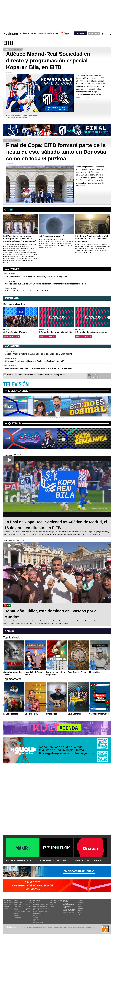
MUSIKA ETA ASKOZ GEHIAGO (89, 860)
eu (107, 34)
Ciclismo (35, 917)
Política (28, 906)
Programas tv (7, 904)
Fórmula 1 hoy (37, 909)
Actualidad (29, 902)
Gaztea (16, 908)
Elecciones (67, 906)
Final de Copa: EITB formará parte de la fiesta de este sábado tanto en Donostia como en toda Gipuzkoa (56, 151)
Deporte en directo (38, 922)
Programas (17, 913)
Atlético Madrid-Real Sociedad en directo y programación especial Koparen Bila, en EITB (48, 60)
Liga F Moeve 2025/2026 (40, 906)
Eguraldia (28, 911)
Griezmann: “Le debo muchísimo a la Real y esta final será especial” (34, 361)
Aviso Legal (42, 927)
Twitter (79, 904)
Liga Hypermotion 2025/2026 (41, 908)
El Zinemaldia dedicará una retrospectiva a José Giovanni (29, 291)
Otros (55, 33)
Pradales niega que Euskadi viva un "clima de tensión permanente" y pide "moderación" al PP (45, 284)
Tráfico (65, 903)
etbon (16, 423)
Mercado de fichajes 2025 (40, 911)
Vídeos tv (6, 906)
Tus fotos (93, 375)
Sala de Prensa (68, 912)
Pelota (35, 915)
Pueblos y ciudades (70, 910)
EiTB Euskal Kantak (19, 911)
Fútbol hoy (36, 902)
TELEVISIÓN (16, 384)
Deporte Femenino (38, 913)
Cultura (28, 908)
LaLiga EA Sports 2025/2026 (41, 904)
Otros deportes (37, 920)
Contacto (84, 927)
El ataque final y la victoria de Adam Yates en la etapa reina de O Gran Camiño (38, 354)
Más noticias (11, 268)
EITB (8, 43)
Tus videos (93, 377)
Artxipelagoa (17, 917)
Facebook (80, 902)
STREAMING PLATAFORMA (53, 860)
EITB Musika (17, 909)
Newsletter (80, 900)
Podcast (16, 915)
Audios (52, 906)
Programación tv (8, 902)
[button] (109, 317)
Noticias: (29, 900)
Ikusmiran (28, 909)
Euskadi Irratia (18, 902)
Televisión (41, 33)
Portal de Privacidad (32, 927)
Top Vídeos (53, 902)
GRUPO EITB (94, 33)
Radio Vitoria (17, 906)
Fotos (51, 904)
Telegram (80, 908)
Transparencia (77, 927)
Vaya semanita (8, 908)
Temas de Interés (69, 909)
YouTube (80, 912)
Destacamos (18, 390)
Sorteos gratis (68, 904)
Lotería (65, 907)
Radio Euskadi (18, 904)
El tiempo (66, 902)
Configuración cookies (65, 927)
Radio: (16, 900)
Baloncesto (36, 919)
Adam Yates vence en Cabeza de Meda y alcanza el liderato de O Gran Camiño (38, 368)
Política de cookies (52, 927)
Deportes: (37, 900)
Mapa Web (91, 927)
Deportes (32, 33)
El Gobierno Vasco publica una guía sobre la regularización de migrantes (35, 276)
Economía (29, 904)
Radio (49, 33)
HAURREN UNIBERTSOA (18, 860)
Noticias (23, 33)
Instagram (80, 906)
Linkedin (80, 910)
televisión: (8, 900)
